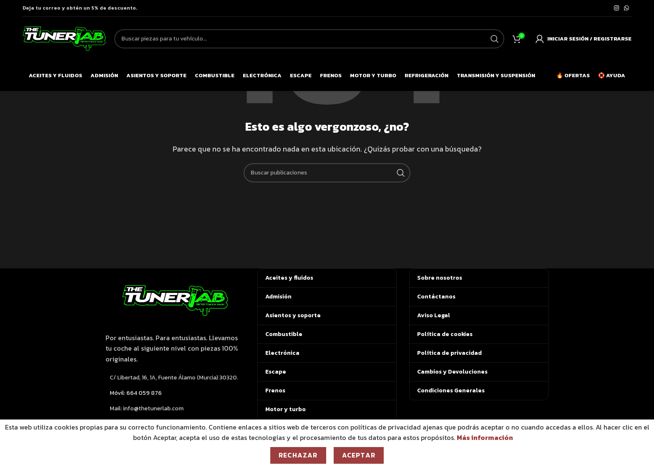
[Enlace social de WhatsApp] (626, 8)
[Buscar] (327, 172)
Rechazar (298, 455)
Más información (485, 437)
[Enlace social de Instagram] (616, 8)
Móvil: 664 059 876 (136, 393)
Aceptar (358, 455)
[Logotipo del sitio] (64, 38)
